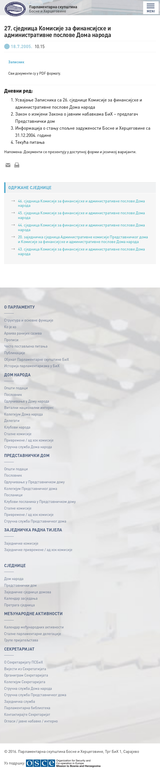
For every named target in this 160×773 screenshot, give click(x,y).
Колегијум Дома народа (23, 414)
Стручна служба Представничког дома (35, 521)
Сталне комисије (18, 433)
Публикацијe (14, 352)
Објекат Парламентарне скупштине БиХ (36, 359)
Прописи (11, 339)
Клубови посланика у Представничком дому (40, 501)
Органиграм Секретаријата (26, 675)
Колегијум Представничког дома (30, 488)
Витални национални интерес (29, 407)
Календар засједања (21, 598)
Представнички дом (20, 585)
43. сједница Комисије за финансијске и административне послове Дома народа (81, 251)
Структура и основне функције (28, 320)
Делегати (12, 420)
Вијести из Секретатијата (25, 668)
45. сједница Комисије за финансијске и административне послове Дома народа (81, 215)
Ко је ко (10, 326)
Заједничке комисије (21, 543)
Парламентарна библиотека (27, 707)
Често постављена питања (26, 346)
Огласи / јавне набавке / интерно (31, 721)
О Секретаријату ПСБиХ (23, 662)
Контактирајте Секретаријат (27, 714)
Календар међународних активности (34, 627)
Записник (16, 62)
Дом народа (13, 578)
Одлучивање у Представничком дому (34, 481)
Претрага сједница (19, 604)
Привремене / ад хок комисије (29, 440)
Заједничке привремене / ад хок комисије (38, 549)
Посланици (13, 494)
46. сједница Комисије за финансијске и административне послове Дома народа (81, 203)
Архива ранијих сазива (23, 333)
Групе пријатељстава (21, 640)
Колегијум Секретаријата (24, 681)
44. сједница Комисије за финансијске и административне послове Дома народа (81, 227)
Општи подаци (16, 387)
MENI (151, 8)
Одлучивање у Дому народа (26, 401)
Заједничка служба (19, 701)
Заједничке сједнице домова (27, 591)
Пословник (13, 394)
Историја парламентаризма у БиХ (31, 365)
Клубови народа (17, 427)
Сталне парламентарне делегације (32, 633)
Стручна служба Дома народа (28, 446)
